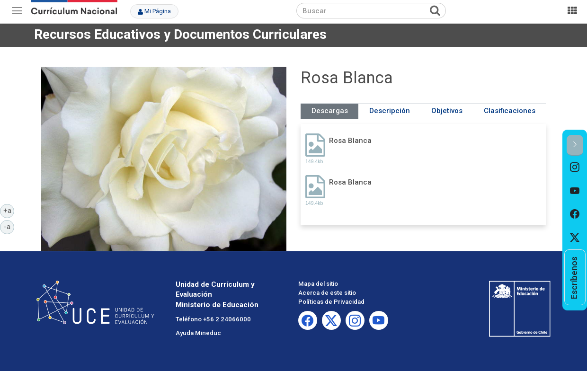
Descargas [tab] (329, 110)
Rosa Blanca (350, 140)
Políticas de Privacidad (331, 301)
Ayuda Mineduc (198, 332)
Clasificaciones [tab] (509, 110)
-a (9, 226)
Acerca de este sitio (327, 292)
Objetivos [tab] (446, 110)
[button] (575, 145)
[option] (575, 167)
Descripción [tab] (389, 110)
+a (9, 210)
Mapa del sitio (318, 283)
